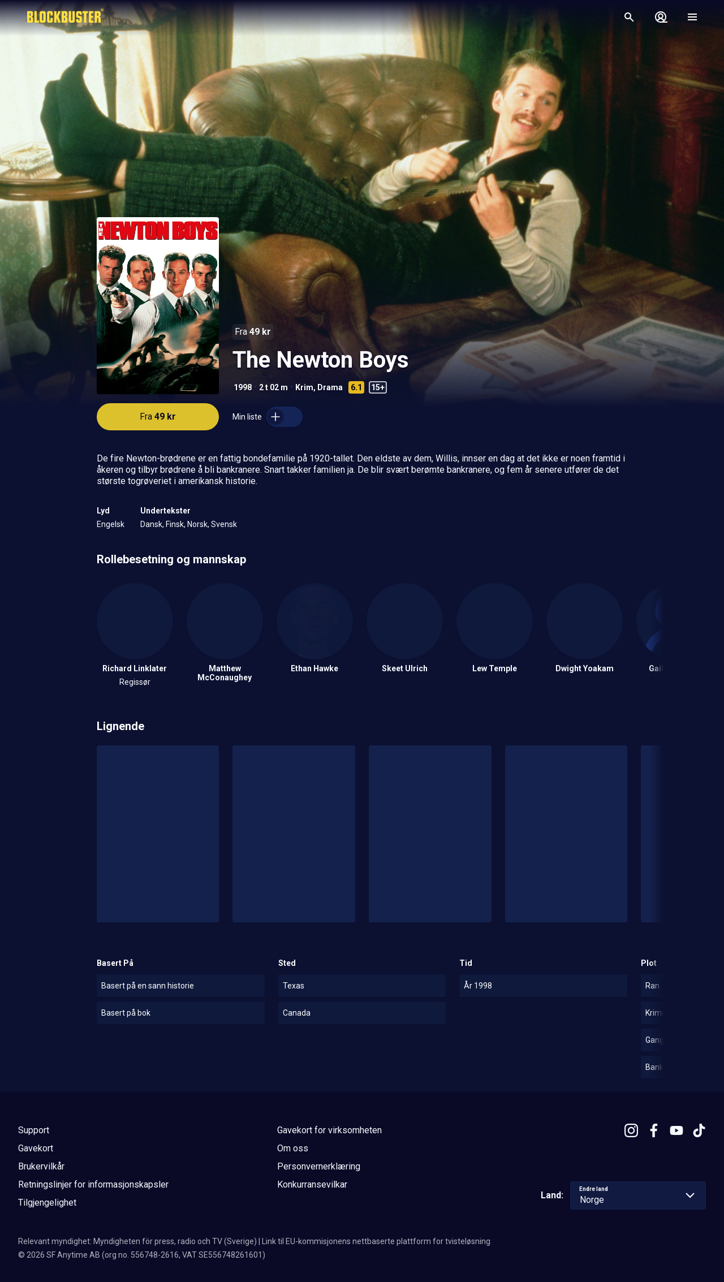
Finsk (175, 524)
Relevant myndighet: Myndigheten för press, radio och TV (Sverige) (137, 1241)
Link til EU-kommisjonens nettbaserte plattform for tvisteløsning (376, 1241)
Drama (330, 387)
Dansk (151, 524)
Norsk (197, 524)
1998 (243, 387)
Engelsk (110, 524)
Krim (304, 387)
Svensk (224, 524)
